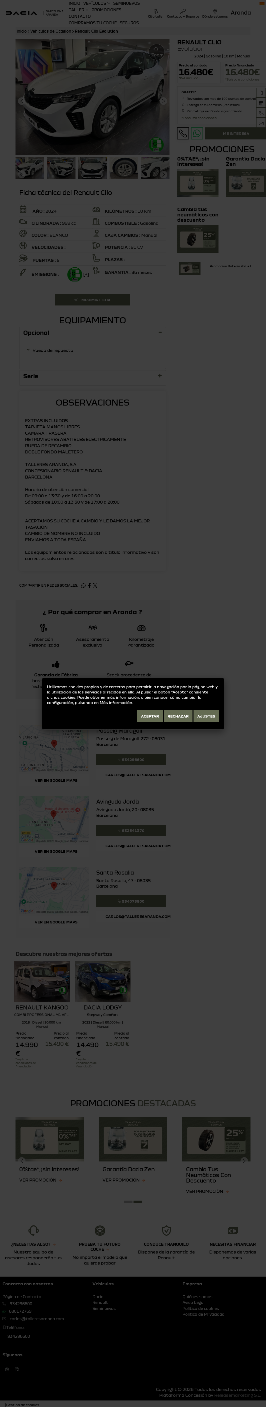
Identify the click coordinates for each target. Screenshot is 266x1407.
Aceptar (150, 716)
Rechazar (178, 716)
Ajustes (206, 716)
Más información (116, 702)
